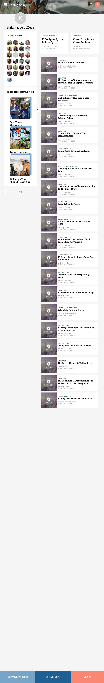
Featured (62, 60)
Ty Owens (9, 55)
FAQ (20, 192)
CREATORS (53, 677)
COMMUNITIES (18, 677)
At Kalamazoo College (50, 49)
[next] (37, 110)
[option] (20, 112)
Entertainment (48, 36)
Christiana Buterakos (9, 49)
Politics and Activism (68, 166)
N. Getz (21, 73)
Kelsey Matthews (50, 46)
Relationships (64, 202)
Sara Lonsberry (27, 73)
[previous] (4, 110)
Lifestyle (77, 36)
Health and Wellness (67, 96)
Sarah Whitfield (27, 42)
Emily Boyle (21, 61)
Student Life (63, 272)
